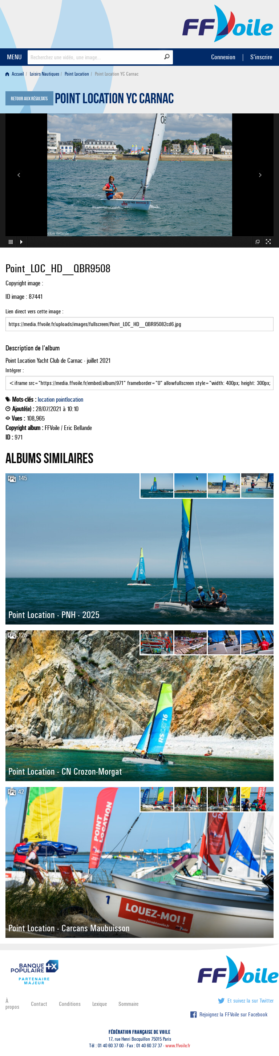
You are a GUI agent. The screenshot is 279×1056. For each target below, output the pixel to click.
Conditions (70, 1003)
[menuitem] (16, 74)
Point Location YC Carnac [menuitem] (116, 74)
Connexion (223, 57)
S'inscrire (261, 57)
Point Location (77, 74)
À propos (12, 1003)
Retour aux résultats (29, 98)
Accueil (14, 74)
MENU (14, 57)
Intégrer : (139, 378)
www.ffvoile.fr (177, 1046)
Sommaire (128, 1003)
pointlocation (69, 399)
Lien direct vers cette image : (139, 319)
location (46, 399)
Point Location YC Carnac (114, 100)
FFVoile (228, 23)
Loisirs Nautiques (44, 74)
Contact (39, 1003)
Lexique (99, 1003)
